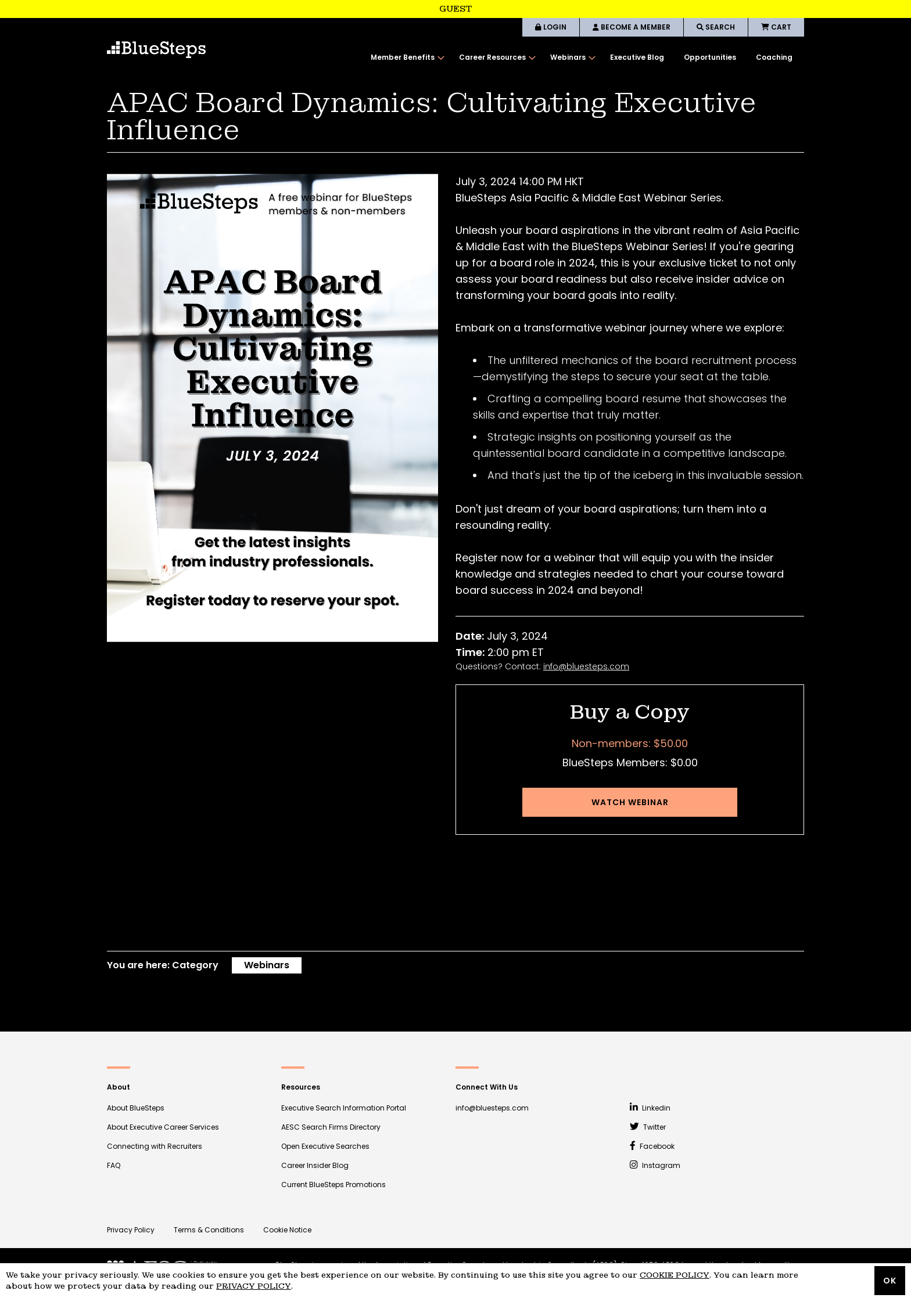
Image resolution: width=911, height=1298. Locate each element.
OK (889, 1280)
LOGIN (550, 27)
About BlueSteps (135, 1108)
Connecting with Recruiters (154, 1146)
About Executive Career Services (163, 1127)
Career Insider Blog (315, 1165)
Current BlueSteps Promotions (333, 1184)
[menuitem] (405, 57)
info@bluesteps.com (586, 666)
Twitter (648, 1127)
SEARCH (716, 27)
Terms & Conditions (209, 1230)
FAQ (113, 1165)
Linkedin (650, 1108)
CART (776, 27)
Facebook (652, 1146)
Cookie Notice (287, 1230)
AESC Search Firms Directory (331, 1127)
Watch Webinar (630, 802)
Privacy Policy (131, 1230)
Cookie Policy (674, 1275)
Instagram (655, 1165)
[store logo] (156, 49)
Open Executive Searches (325, 1146)
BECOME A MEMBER (631, 27)
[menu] (581, 57)
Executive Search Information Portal (343, 1108)
